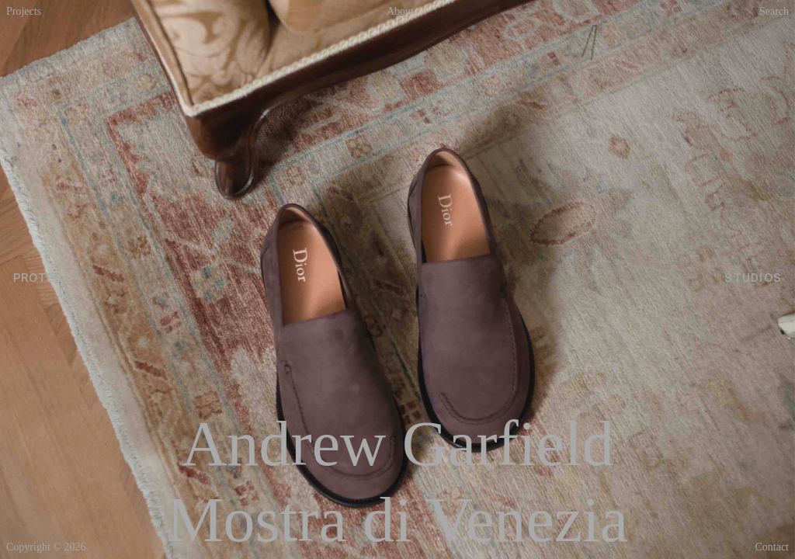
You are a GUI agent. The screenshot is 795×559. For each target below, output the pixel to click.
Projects (23, 11)
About (400, 11)
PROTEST (45, 279)
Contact (772, 547)
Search (774, 11)
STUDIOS (750, 279)
